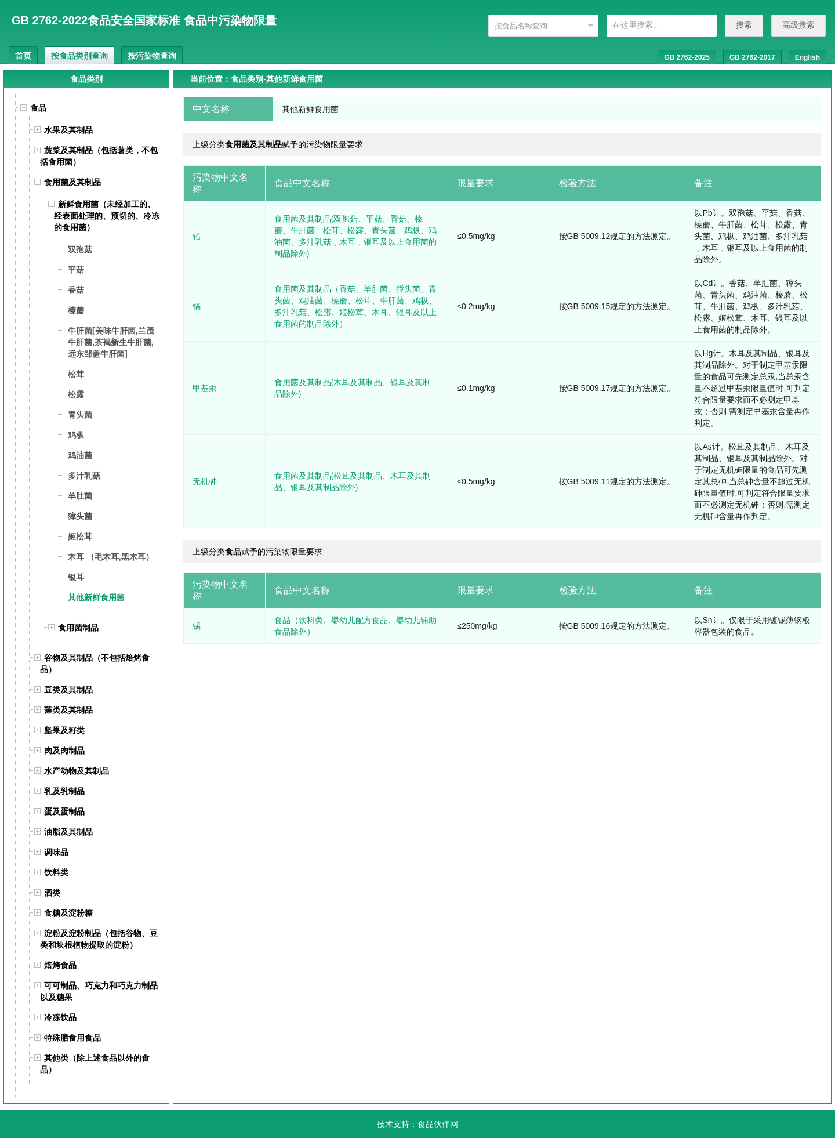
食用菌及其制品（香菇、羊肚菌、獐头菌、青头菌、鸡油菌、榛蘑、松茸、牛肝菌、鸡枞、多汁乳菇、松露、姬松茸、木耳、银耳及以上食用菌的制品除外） (355, 306)
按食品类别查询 (79, 55)
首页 (23, 55)
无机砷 (205, 481)
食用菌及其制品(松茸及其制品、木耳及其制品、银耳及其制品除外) (352, 481)
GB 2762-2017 (752, 57)
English (807, 57)
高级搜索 (798, 25)
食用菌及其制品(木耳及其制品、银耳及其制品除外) (352, 388)
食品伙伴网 (438, 1124)
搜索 (744, 25)
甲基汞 (205, 388)
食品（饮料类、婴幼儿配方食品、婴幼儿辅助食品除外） (355, 625)
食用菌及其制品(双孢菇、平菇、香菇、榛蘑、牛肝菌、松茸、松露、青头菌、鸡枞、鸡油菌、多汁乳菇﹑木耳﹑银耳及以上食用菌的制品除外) (355, 236)
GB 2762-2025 (687, 57)
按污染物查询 (152, 55)
